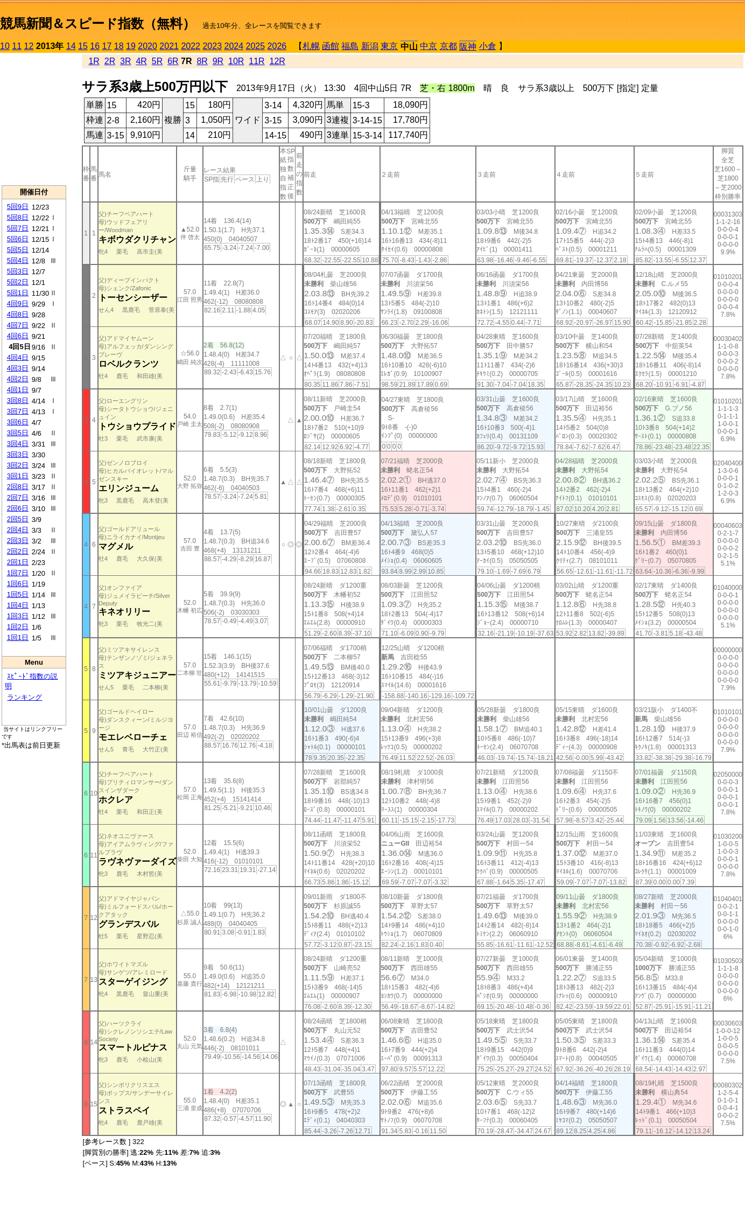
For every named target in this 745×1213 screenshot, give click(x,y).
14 (71, 46)
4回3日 (18, 368)
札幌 (311, 46)
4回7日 (18, 325)
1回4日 (18, 605)
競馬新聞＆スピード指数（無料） (97, 23)
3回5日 (18, 433)
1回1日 (18, 637)
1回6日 (18, 584)
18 (119, 46)
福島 (350, 46)
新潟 (369, 46)
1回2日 (18, 627)
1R (93, 61)
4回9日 (18, 303)
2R (109, 61)
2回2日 (18, 551)
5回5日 (18, 250)
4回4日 (18, 357)
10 (5, 46)
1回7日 (18, 573)
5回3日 (18, 271)
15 (83, 46)
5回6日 (18, 239)
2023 (212, 46)
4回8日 (18, 314)
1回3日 (18, 616)
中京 (428, 46)
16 (95, 46)
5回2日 (18, 282)
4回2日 (18, 379)
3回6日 (18, 422)
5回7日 (18, 228)
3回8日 (18, 400)
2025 (255, 46)
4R (141, 61)
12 (29, 46)
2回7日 (18, 497)
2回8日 (18, 487)
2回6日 (18, 508)
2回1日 (18, 562)
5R (157, 61)
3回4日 (18, 444)
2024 (233, 46)
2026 (277, 46)
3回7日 (18, 411)
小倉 (487, 46)
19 (131, 46)
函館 (330, 46)
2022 (190, 46)
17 (107, 46)
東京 (389, 46)
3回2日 (18, 465)
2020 (147, 46)
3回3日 (18, 454)
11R (256, 61)
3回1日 (18, 476)
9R (218, 61)
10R (236, 61)
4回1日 (18, 390)
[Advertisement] (34, 119)
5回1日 (18, 293)
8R (201, 61)
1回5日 (18, 594)
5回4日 (18, 260)
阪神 (467, 46)
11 (17, 46)
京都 (448, 46)
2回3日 (18, 540)
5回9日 (18, 207)
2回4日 (18, 530)
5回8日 (18, 217)
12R (277, 61)
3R (125, 61)
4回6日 (18, 336)
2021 (169, 46)
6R (172, 61)
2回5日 (18, 519)
